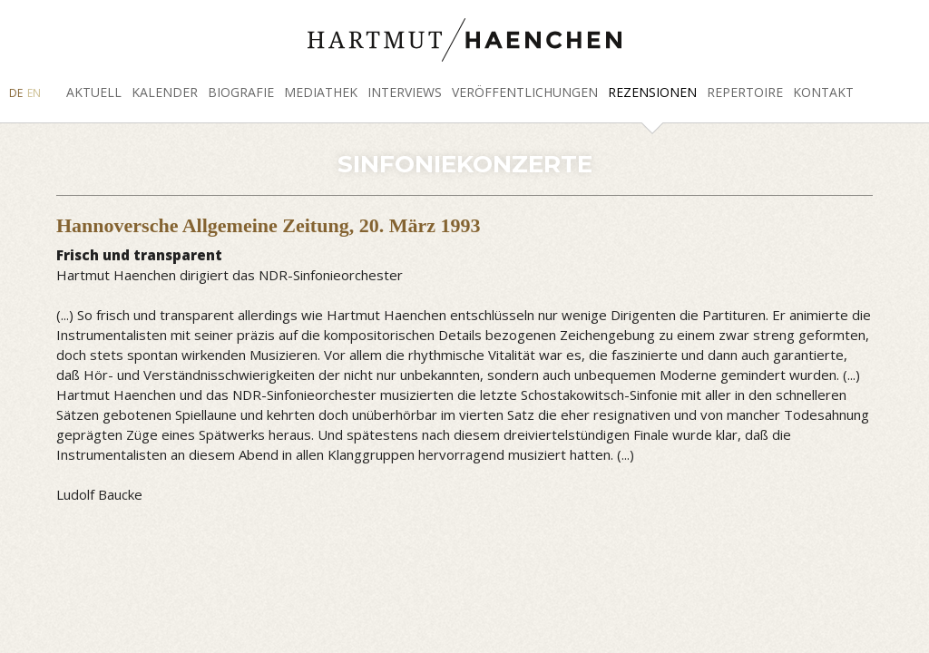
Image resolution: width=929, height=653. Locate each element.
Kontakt (823, 92)
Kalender (165, 92)
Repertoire (745, 92)
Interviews (404, 92)
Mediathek (320, 92)
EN (34, 93)
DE (16, 93)
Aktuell (94, 92)
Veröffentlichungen (525, 92)
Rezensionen (652, 92)
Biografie (241, 92)
